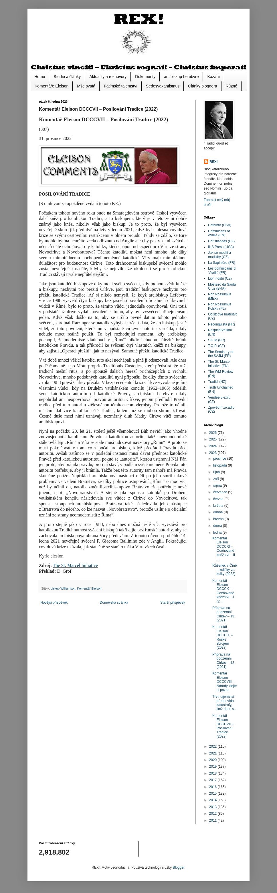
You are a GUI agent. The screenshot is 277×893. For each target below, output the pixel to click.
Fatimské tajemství (120, 86)
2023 (213, 453)
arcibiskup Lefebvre (181, 76)
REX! (213, 162)
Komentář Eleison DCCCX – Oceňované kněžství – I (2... (223, 591)
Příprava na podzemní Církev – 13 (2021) (223, 614)
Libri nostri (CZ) (220, 278)
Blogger (179, 867)
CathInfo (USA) (219, 225)
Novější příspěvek (54, 602)
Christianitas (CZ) (221, 241)
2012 (213, 814)
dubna (218, 512)
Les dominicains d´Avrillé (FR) (222, 270)
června (218, 499)
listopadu (220, 465)
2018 (213, 773)
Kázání (213, 76)
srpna (218, 485)
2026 (213, 433)
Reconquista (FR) (221, 324)
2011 (213, 820)
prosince (220, 459)
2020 (213, 760)
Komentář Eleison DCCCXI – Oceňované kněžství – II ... (223, 548)
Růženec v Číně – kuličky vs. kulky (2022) (224, 570)
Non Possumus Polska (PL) (219, 306)
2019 (213, 767)
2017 (213, 780)
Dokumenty (145, 76)
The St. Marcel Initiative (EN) (219, 364)
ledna (218, 533)
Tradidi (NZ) (217, 382)
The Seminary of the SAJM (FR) (220, 354)
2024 (213, 446)
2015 (213, 793)
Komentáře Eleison (51, 86)
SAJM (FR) (216, 340)
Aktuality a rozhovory (107, 76)
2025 (213, 439)
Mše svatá (86, 86)
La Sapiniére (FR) (221, 263)
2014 (213, 800)
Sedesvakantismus (163, 86)
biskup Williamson (63, 588)
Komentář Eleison (89, 588)
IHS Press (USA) (221, 247)
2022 (213, 746)
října (217, 472)
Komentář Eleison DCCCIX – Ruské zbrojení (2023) (222, 637)
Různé (231, 86)
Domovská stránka (114, 602)
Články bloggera (202, 86)
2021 (213, 753)
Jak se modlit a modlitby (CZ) (219, 255)
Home (39, 76)
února (218, 526)
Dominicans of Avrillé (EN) (219, 233)
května (218, 506)
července (220, 492)
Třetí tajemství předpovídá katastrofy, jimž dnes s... (224, 703)
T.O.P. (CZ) (216, 346)
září (216, 479)
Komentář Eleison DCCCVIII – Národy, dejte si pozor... (224, 681)
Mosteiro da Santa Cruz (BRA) (222, 286)
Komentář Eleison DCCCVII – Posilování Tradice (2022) (223, 726)
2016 (213, 787)
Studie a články (67, 76)
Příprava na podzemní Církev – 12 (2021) (223, 660)
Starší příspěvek (172, 602)
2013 (213, 807)
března (219, 519)
